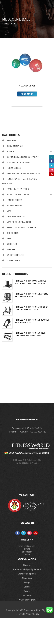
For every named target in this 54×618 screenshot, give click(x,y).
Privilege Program (27, 599)
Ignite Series (14, 200)
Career (27, 586)
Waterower (13, 260)
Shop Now (27, 578)
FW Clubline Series (17, 189)
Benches (11, 140)
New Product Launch (18, 222)
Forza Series (13, 168)
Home (5, 23)
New (8, 211)
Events (27, 591)
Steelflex (11, 244)
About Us (27, 565)
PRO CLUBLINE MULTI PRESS (21, 227)
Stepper (10, 249)
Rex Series (12, 233)
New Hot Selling (15, 216)
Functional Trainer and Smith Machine (22, 181)
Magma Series (14, 205)
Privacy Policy (32, 614)
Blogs (27, 582)
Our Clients (26, 595)
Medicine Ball (27, 85)
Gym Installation (27, 546)
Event (27, 548)
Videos (27, 554)
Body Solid (12, 151)
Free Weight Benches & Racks (23, 173)
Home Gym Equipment (18, 194)
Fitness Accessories (18, 162)
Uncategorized (15, 255)
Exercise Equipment (27, 573)
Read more (27, 94)
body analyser (14, 146)
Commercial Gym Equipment (22, 157)
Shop (9, 238)
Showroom (27, 551)
